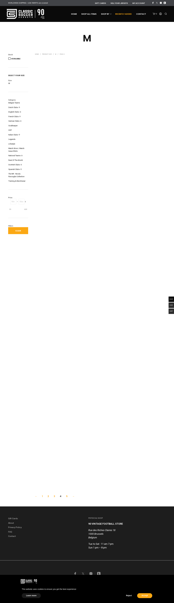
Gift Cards (13, 518)
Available (15, 58)
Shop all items (89, 14)
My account (138, 3)
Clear (18, 230)
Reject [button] (129, 595)
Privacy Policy (15, 527)
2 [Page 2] (48, 496)
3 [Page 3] (54, 496)
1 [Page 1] (42, 496)
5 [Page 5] (67, 496)
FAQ (10, 532)
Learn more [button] (31, 595)
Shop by (105, 14)
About (11, 523)
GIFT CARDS (100, 3)
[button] (155, 14)
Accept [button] (145, 595)
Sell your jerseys (119, 3)
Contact (141, 14)
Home (74, 14)
